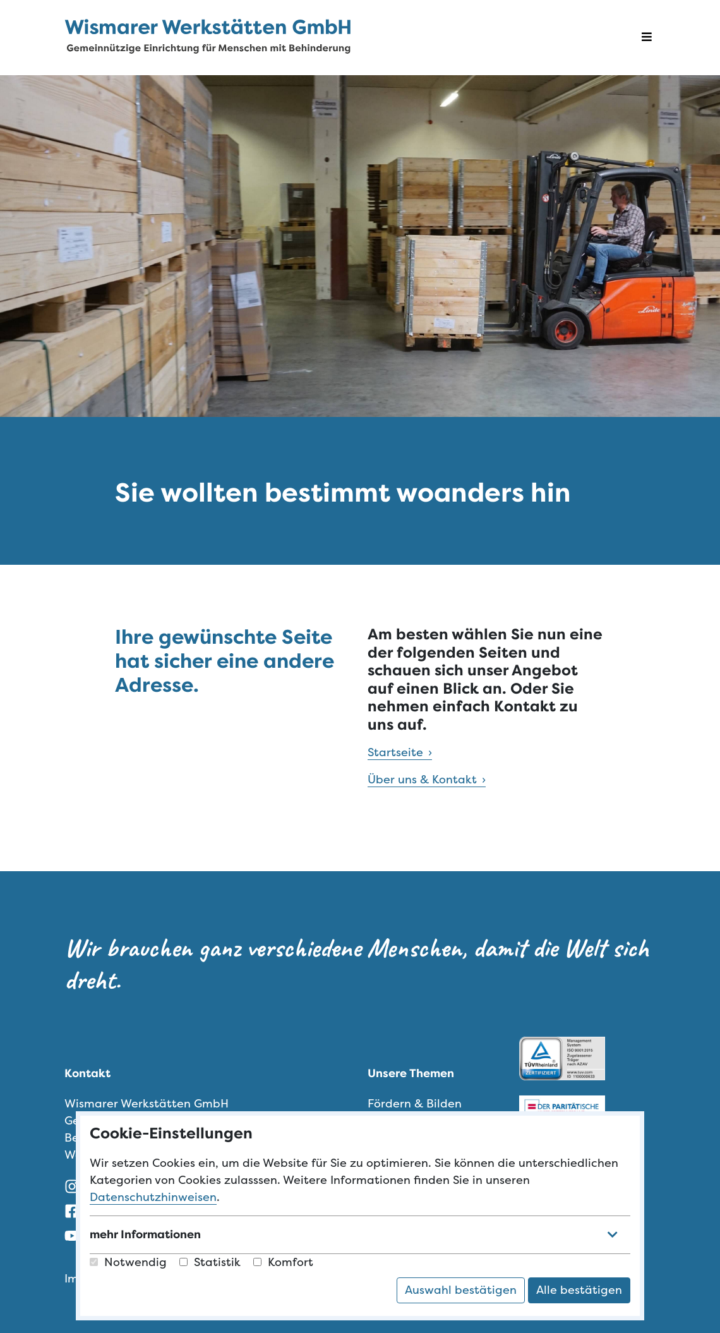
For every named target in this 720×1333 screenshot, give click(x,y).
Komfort (283, 1262)
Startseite (395, 752)
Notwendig (128, 1262)
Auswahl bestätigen (461, 1290)
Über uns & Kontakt (422, 780)
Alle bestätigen (579, 1290)
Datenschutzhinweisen (153, 1197)
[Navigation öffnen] (647, 37)
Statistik (210, 1262)
